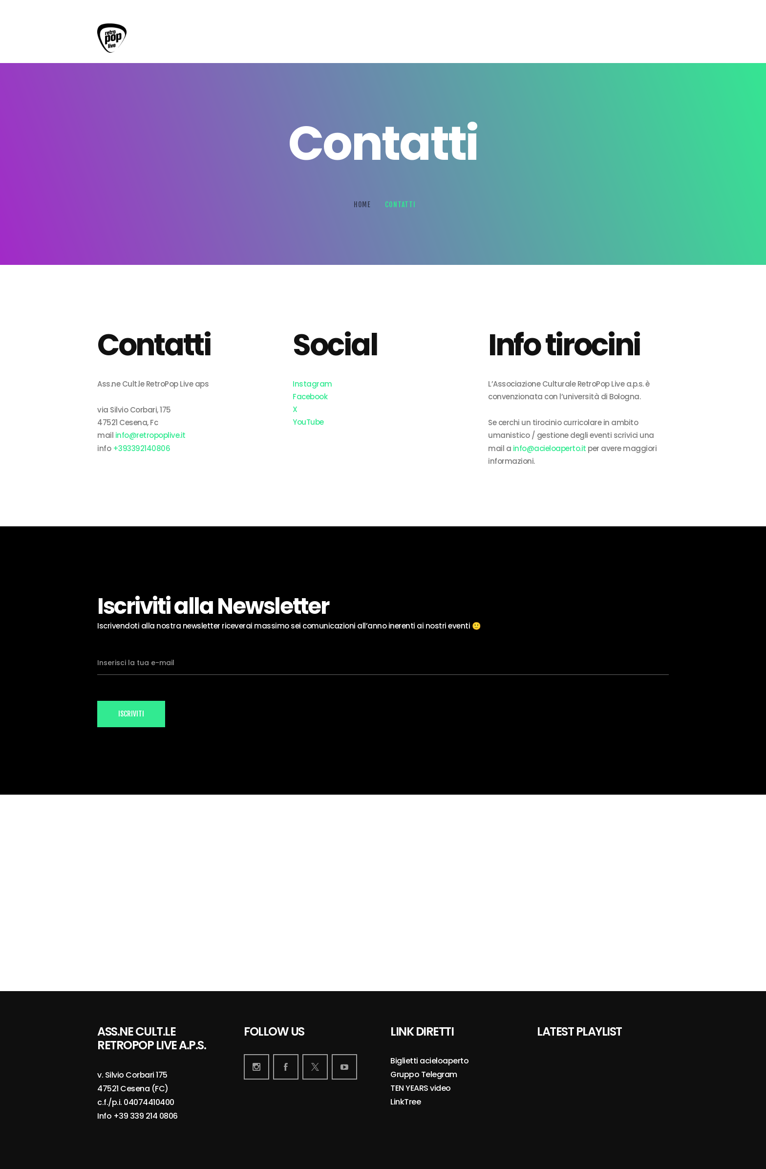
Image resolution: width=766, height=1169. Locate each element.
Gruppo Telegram (423, 1075)
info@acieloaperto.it (549, 448)
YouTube (308, 422)
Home (362, 204)
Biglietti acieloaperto (429, 1061)
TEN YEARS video (420, 1088)
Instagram (312, 384)
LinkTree (405, 1102)
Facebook (310, 396)
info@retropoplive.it (150, 435)
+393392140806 (141, 448)
